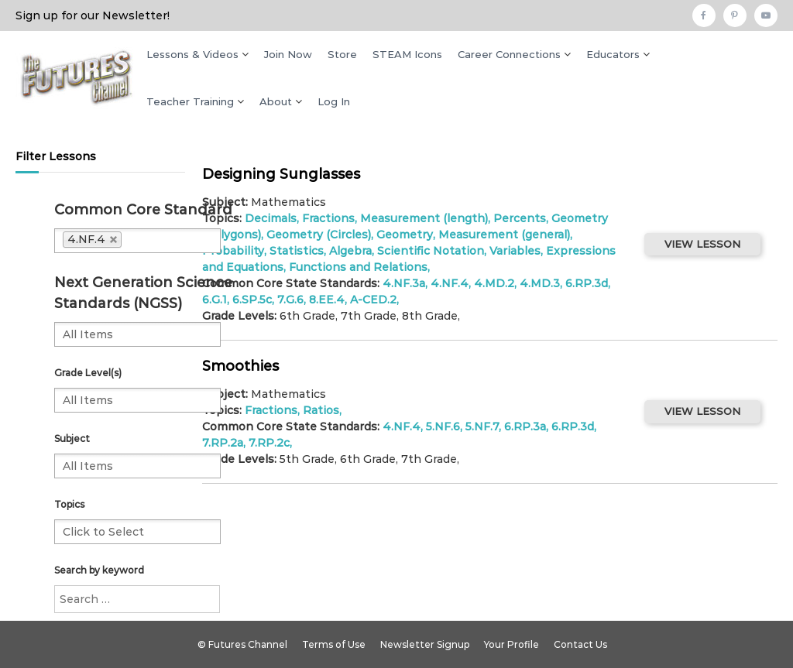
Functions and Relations (358, 267)
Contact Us (580, 644)
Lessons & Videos (192, 54)
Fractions (328, 218)
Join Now (288, 54)
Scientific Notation (430, 251)
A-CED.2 (373, 300)
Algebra (350, 251)
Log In (334, 101)
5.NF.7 (482, 426)
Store (342, 54)
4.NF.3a (404, 283)
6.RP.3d (586, 283)
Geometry (404, 235)
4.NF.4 (450, 283)
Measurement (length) (424, 218)
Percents (519, 218)
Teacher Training (190, 101)
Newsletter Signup (424, 644)
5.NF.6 (443, 426)
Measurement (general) (504, 235)
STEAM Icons (407, 54)
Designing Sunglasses (281, 174)
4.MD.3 (540, 283)
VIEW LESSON (702, 244)
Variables (515, 251)
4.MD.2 (494, 283)
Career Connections (509, 54)
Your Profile (511, 644)
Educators (613, 54)
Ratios (321, 410)
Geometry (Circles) (318, 235)
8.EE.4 (327, 300)
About (275, 101)
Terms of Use (334, 644)
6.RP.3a (525, 426)
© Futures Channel (242, 644)
